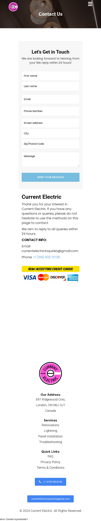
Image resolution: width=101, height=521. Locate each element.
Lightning (50, 431)
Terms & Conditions (50, 468)
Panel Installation (50, 436)
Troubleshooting (50, 442)
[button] (50, 482)
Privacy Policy (50, 462)
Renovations (50, 425)
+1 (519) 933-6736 (46, 257)
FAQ (50, 456)
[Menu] (90, 4)
